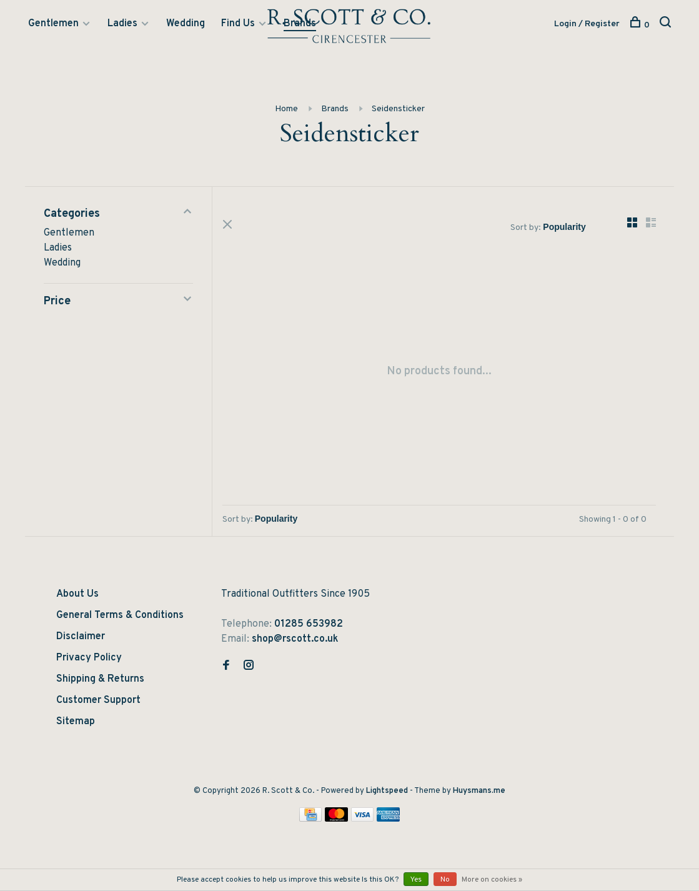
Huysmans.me (479, 793)
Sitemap (75, 723)
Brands (300, 24)
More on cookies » (492, 880)
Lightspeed (387, 793)
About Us (77, 596)
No (445, 880)
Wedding (185, 24)
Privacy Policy (89, 660)
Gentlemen (53, 24)
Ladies (122, 24)
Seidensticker (398, 109)
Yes (416, 880)
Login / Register (587, 24)
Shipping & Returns (100, 681)
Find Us (238, 24)
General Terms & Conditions (120, 617)
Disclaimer (80, 638)
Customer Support (98, 702)
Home (286, 109)
